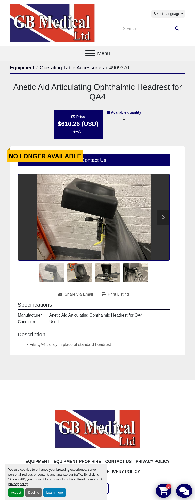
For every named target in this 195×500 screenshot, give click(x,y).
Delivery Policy (122, 471)
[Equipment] (22, 67)
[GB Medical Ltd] (97, 428)
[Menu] (90, 53)
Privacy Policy (153, 461)
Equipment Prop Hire (77, 461)
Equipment (37, 461)
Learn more (54, 492)
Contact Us (93, 160)
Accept (16, 492)
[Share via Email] (77, 294)
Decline (33, 492)
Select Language (166, 14)
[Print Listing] (115, 294)
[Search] (148, 29)
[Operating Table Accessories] (72, 67)
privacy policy (18, 484)
